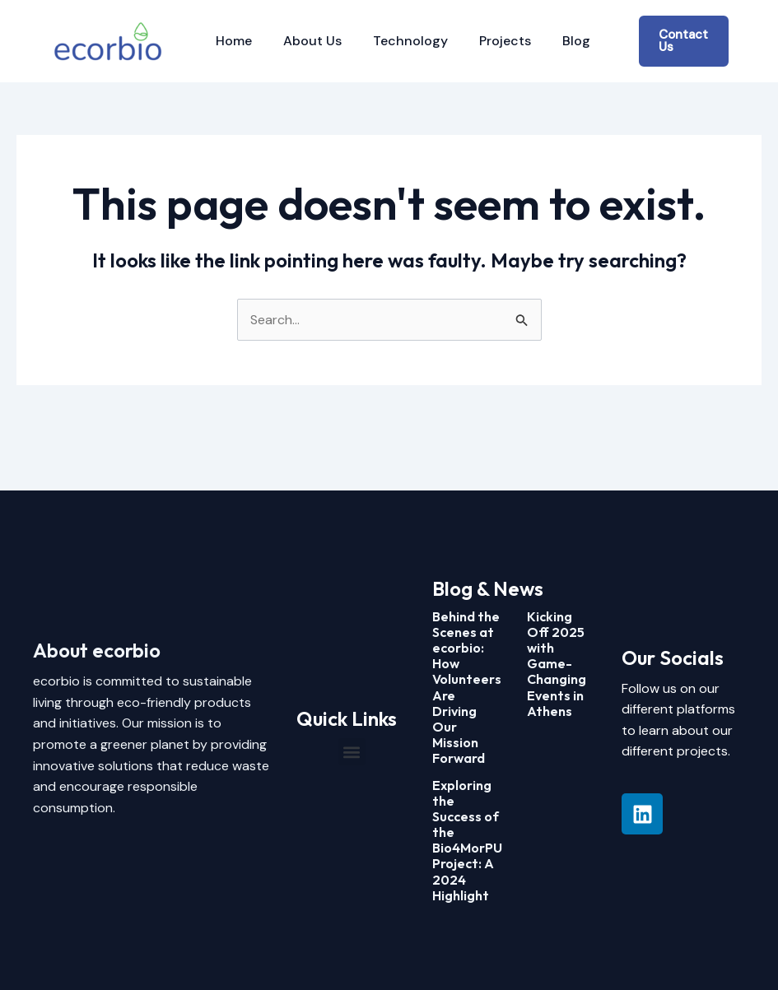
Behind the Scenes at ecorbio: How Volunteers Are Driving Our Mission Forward (466, 687)
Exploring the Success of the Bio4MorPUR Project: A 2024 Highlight (471, 840)
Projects (488, 41)
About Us (305, 41)
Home (231, 41)
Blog (554, 41)
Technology (398, 41)
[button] (352, 751)
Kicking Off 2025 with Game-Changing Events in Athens (556, 663)
